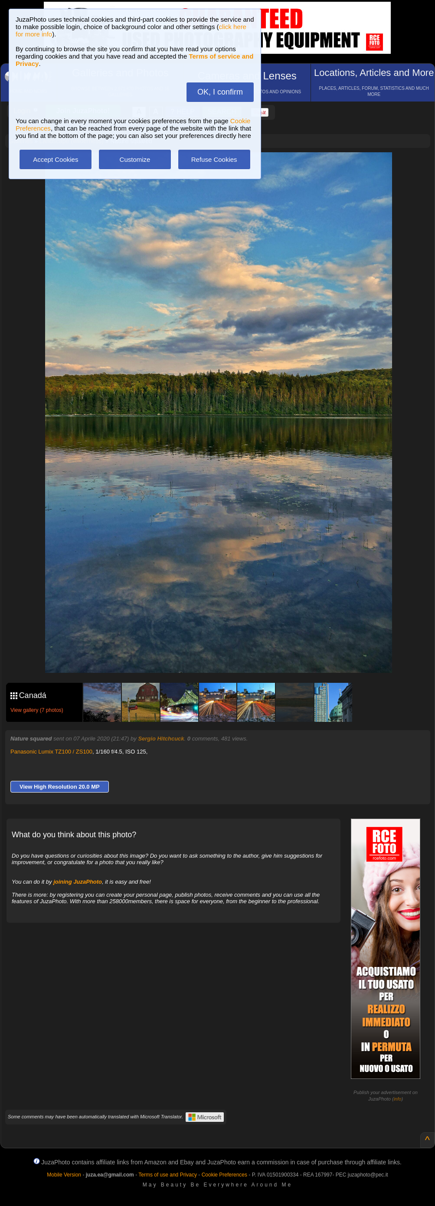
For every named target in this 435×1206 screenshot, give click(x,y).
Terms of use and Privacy (167, 1175)
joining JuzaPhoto (77, 881)
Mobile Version (64, 1175)
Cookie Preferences (224, 1175)
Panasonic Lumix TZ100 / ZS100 (51, 751)
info (398, 1098)
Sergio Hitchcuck (161, 738)
